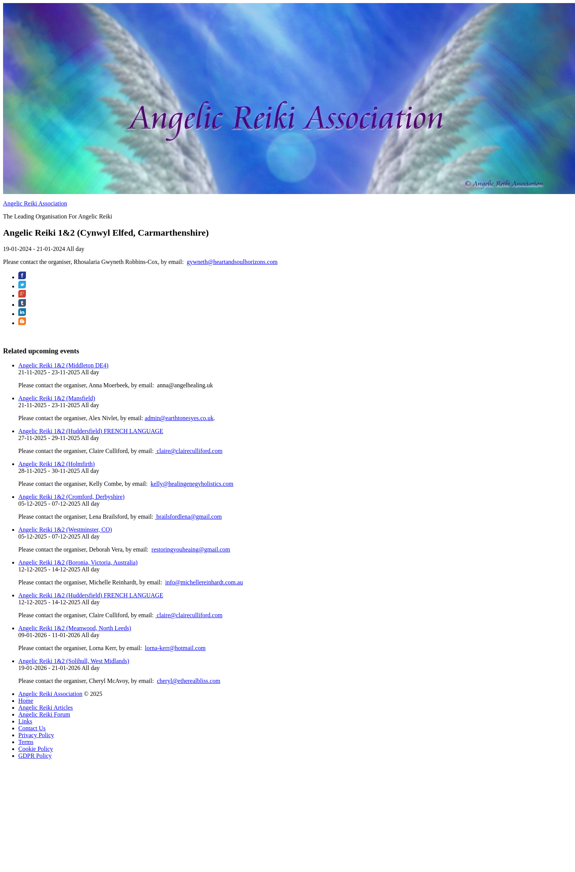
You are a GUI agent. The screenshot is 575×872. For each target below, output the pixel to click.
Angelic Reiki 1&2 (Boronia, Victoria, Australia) (78, 562)
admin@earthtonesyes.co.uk (179, 418)
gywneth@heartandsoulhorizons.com (232, 262)
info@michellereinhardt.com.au (204, 582)
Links (25, 721)
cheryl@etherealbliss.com (188, 681)
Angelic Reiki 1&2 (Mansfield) (56, 398)
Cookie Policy (35, 749)
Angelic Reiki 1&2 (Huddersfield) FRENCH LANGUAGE (90, 431)
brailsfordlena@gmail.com (188, 516)
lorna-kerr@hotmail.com (175, 648)
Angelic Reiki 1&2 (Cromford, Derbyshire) (71, 496)
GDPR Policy (35, 755)
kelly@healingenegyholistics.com (192, 483)
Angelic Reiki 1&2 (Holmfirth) (56, 464)
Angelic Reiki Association (35, 203)
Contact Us (32, 728)
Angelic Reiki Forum (44, 714)
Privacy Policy (36, 735)
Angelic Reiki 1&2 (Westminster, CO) (65, 529)
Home (25, 700)
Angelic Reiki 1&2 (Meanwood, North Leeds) (74, 628)
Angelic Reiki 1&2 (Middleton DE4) (63, 365)
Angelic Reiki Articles (45, 707)
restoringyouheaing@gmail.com (190, 549)
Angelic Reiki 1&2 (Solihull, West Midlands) (73, 661)
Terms (26, 742)
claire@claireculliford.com (188, 451)
